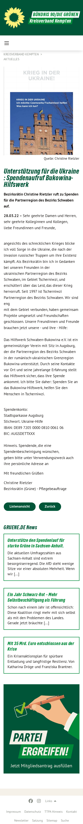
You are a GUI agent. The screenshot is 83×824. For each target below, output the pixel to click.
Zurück (50, 506)
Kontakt (71, 812)
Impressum (13, 812)
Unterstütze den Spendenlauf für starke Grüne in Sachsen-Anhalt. (36, 543)
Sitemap (51, 820)
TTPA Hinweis (53, 812)
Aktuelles (11, 59)
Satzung (37, 820)
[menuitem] (13, 810)
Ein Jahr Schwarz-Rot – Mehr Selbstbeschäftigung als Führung (36, 597)
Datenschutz (32, 812)
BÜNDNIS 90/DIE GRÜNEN (55, 14)
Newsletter (21, 820)
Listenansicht (20, 506)
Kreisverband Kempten (22, 54)
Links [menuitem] (48, 801)
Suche (65, 820)
